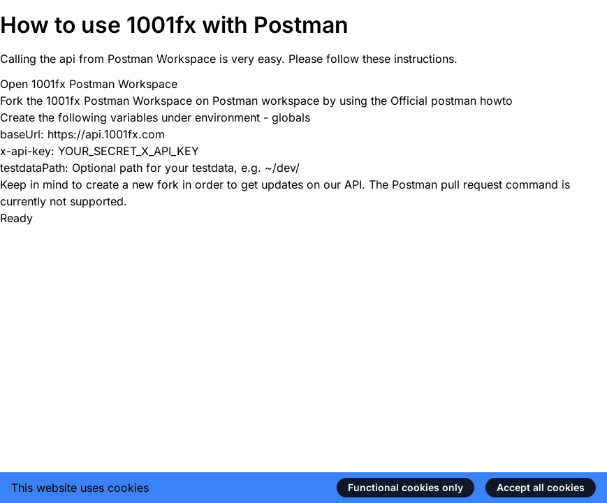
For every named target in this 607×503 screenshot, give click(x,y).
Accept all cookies (541, 487)
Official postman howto (451, 101)
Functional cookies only (405, 487)
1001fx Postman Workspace (104, 84)
